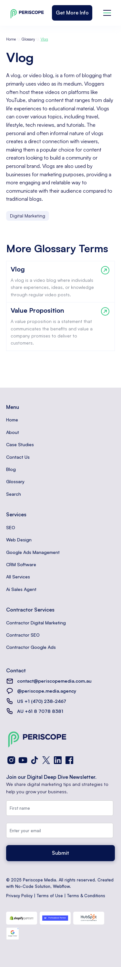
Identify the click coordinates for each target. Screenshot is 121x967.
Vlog (44, 39)
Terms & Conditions (86, 895)
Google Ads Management (33, 552)
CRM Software (21, 564)
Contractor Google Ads (31, 647)
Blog (11, 469)
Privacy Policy (19, 895)
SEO (10, 527)
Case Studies (20, 444)
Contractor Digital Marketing (36, 622)
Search (13, 494)
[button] (107, 13)
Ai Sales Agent (21, 589)
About (12, 432)
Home (11, 39)
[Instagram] (11, 760)
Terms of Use (50, 895)
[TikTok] (34, 760)
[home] (25, 13)
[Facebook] (69, 760)
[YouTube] (23, 760)
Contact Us (18, 457)
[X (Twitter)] (46, 760)
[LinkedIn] (58, 760)
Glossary (28, 39)
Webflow (61, 886)
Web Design (19, 539)
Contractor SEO (23, 635)
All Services (18, 576)
